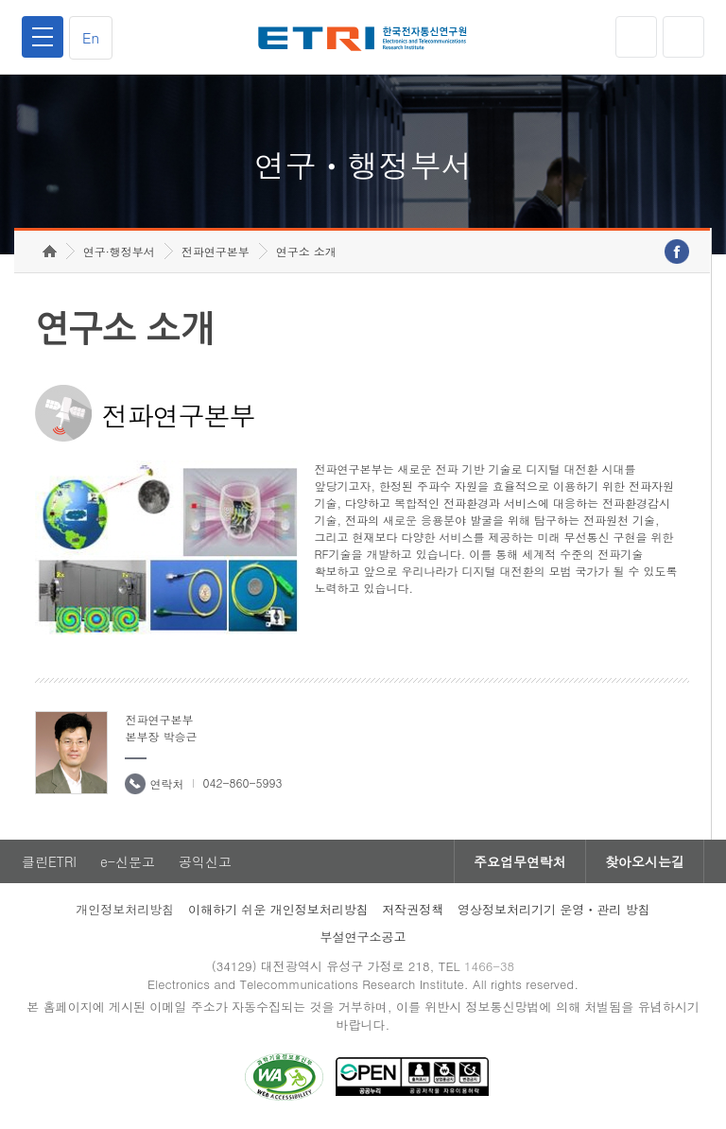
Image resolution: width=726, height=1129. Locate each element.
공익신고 (205, 861)
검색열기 (683, 37)
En (90, 37)
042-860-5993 (242, 782)
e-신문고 (127, 861)
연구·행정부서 (119, 251)
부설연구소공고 (363, 937)
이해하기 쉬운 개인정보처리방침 (278, 909)
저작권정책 (412, 909)
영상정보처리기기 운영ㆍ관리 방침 (554, 909)
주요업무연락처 (520, 861)
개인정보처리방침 (125, 909)
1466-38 (489, 966)
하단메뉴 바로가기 (0, 0)
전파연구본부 (216, 251)
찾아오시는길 (644, 861)
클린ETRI (49, 861)
